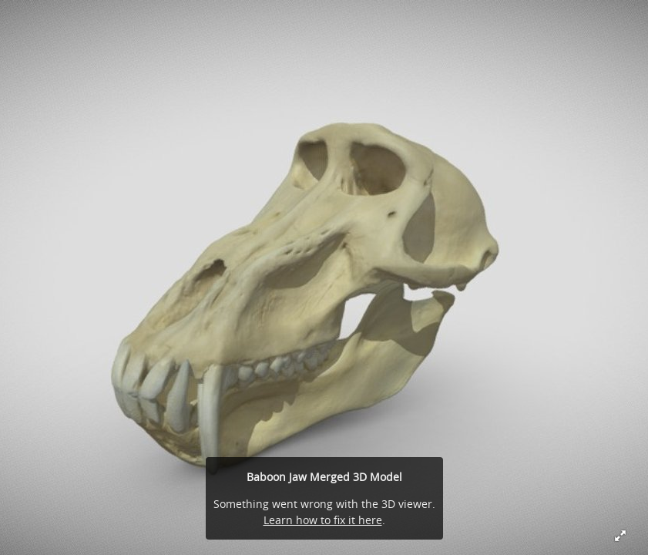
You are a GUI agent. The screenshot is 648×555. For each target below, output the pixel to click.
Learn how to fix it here (323, 520)
